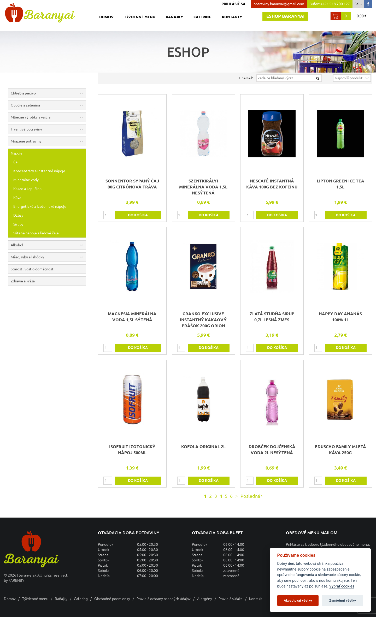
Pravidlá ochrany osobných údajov (164, 599)
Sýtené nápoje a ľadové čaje (36, 233)
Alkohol (48, 245)
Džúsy (18, 215)
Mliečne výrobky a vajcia (48, 117)
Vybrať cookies (341, 586)
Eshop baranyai (285, 16)
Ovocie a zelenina (48, 105)
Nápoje (48, 153)
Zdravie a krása (23, 281)
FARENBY (16, 580)
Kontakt (255, 599)
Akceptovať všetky (298, 600)
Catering (202, 17)
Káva (17, 197)
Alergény (204, 599)
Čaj (16, 162)
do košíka (138, 215)
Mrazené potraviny (48, 141)
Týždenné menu (139, 17)
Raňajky (174, 17)
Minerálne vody (26, 180)
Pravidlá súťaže (231, 599)
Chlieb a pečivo (48, 93)
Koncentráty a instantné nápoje (39, 171)
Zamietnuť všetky (342, 600)
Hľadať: (246, 78)
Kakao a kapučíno (27, 189)
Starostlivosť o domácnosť (32, 269)
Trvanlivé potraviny (48, 129)
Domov (106, 17)
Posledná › (251, 496)
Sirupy (18, 224)
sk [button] (358, 4)
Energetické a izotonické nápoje (39, 206)
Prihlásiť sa (233, 4)
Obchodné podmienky (112, 599)
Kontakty (232, 17)
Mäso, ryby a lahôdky (48, 257)
